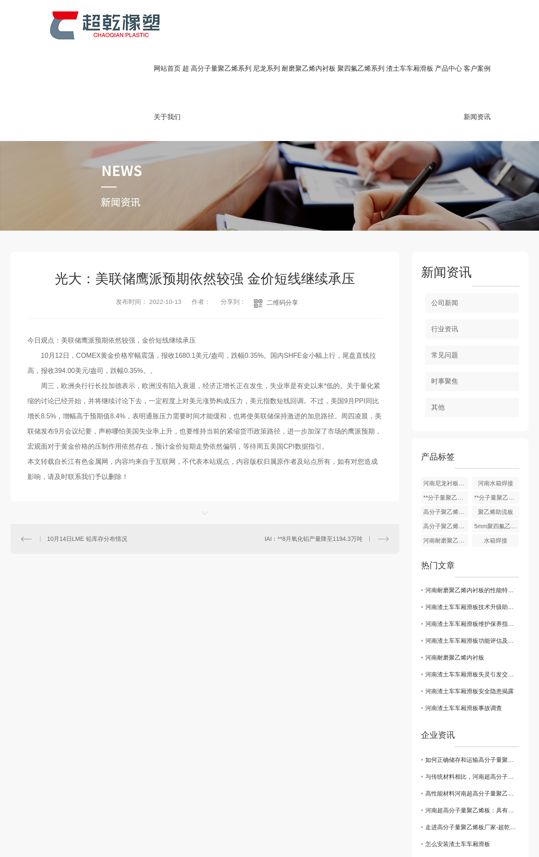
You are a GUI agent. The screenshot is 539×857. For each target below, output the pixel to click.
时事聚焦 (444, 381)
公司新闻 (444, 302)
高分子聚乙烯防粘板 (445, 511)
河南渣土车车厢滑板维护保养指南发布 (472, 623)
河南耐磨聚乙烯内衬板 (445, 540)
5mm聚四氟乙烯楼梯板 (496, 526)
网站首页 (167, 68)
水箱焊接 (495, 540)
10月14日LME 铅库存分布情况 (87, 538)
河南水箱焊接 (495, 483)
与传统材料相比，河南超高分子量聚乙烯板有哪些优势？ (472, 776)
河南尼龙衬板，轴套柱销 (445, 483)
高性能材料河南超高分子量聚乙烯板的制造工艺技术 (472, 793)
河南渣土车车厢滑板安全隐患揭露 (469, 691)
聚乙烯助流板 (495, 511)
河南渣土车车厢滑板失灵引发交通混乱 (472, 674)
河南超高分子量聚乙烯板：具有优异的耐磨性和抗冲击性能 (472, 810)
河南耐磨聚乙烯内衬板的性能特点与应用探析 (472, 590)
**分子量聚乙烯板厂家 (496, 497)
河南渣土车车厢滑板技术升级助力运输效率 (472, 607)
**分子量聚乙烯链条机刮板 (445, 497)
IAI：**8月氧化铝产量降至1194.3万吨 (313, 538)
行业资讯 (444, 329)
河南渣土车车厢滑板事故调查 (463, 708)
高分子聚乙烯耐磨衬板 (445, 526)
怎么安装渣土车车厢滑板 (457, 844)
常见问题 (444, 355)
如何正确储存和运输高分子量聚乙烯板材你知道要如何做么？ (472, 759)
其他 (438, 407)
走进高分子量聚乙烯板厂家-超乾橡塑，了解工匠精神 (472, 827)
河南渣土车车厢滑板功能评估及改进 (472, 640)
